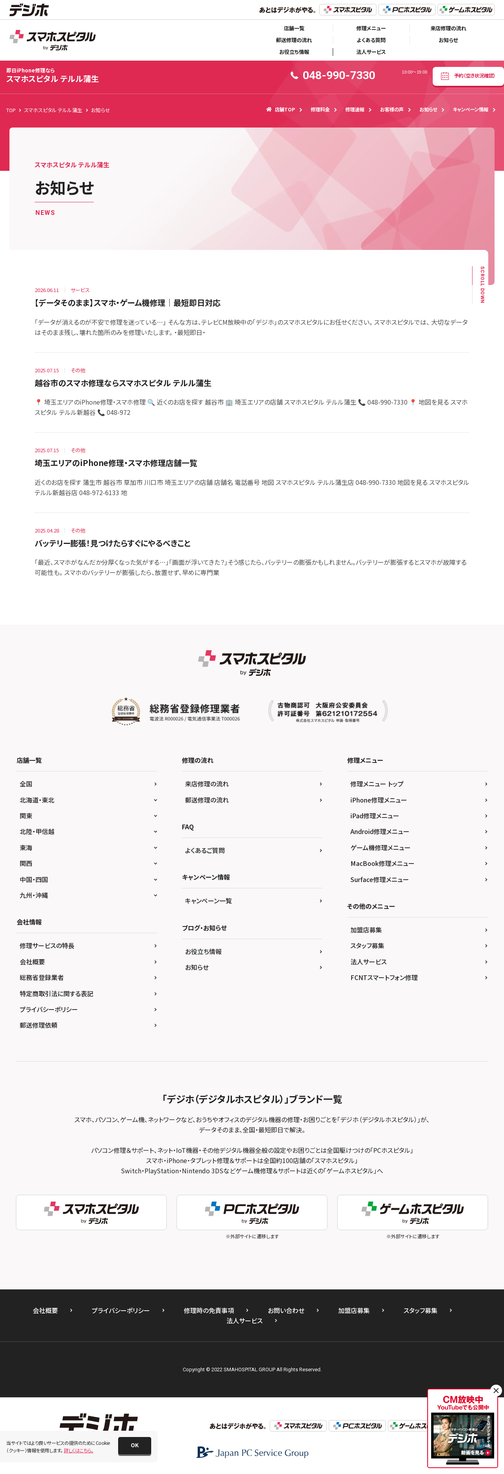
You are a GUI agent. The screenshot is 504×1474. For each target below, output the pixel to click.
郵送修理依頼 (38, 1025)
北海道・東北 (37, 799)
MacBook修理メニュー (382, 863)
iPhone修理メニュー (378, 799)
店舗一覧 (294, 28)
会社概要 (32, 961)
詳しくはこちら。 (78, 1450)
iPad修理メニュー (374, 815)
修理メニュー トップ (377, 783)
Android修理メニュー (380, 831)
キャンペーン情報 (470, 109)
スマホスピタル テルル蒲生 (52, 75)
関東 (26, 815)
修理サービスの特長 (47, 945)
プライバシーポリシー (49, 1009)
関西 (26, 863)
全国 (26, 783)
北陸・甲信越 (37, 831)
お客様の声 (392, 109)
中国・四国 (34, 879)
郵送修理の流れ (294, 40)
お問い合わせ (286, 1310)
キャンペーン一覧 (208, 900)
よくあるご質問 (205, 850)
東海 (26, 847)
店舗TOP (280, 109)
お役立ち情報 (294, 51)
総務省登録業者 (42, 977)
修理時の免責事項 (209, 1310)
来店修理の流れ (448, 28)
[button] (134, 1445)
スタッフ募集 (367, 945)
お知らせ (448, 40)
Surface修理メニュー (379, 879)
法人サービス (371, 51)
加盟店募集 (366, 929)
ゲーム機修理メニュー (380, 847)
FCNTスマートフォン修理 (384, 977)
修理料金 (320, 109)
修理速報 (354, 109)
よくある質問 (371, 40)
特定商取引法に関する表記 (56, 993)
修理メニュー (371, 28)
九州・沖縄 (34, 895)
